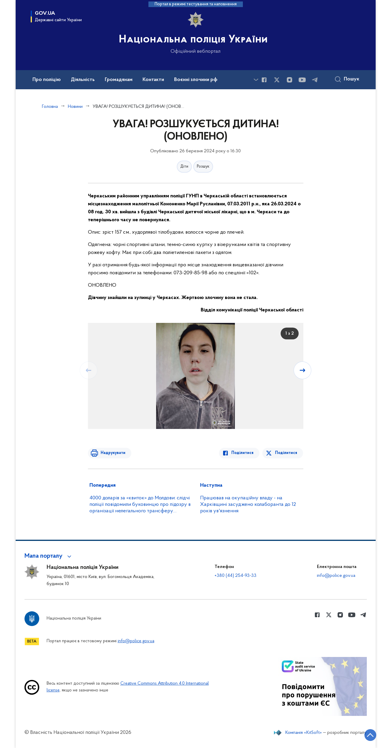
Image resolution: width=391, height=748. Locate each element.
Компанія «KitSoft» (303, 732)
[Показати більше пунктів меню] (256, 79)
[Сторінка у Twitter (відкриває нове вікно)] (276, 79)
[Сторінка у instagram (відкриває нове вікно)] (289, 79)
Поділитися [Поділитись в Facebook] (244, 453)
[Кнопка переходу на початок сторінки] (369, 735)
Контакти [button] (153, 79)
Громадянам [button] (118, 79)
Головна (50, 106)
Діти (184, 166)
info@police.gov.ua (336, 575)
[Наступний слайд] (302, 370)
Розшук (203, 166)
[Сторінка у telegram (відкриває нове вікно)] (314, 79)
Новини (75, 106)
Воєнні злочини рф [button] (195, 79)
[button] (48, 556)
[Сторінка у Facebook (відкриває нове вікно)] (264, 79)
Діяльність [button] (83, 79)
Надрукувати (112, 453)
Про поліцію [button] (46, 79)
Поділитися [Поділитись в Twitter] (286, 453)
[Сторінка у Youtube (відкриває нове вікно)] (302, 79)
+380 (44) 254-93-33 (235, 575)
